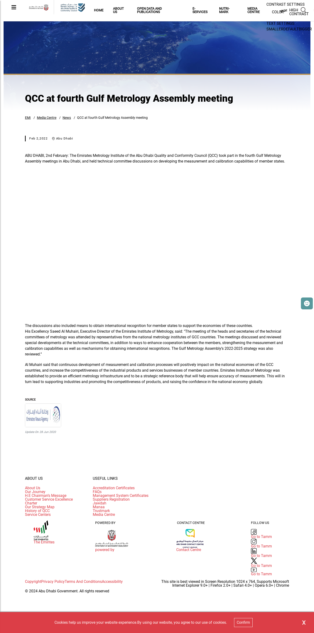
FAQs (97, 491)
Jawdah (99, 503)
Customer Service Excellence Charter (49, 501)
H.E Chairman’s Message (45, 495)
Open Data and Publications (149, 10)
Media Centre (46, 118)
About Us (118, 10)
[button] (307, 303)
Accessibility (112, 581)
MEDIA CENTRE (253, 10)
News (67, 118)
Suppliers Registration (111, 499)
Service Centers (38, 514)
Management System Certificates (120, 495)
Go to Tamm (261, 537)
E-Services (199, 10)
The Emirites (44, 542)
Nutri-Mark (224, 10)
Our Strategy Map (39, 507)
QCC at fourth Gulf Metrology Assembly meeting (112, 118)
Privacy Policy (53, 581)
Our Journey (35, 491)
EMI (28, 118)
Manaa (99, 507)
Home (98, 10)
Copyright (33, 581)
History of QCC (37, 510)
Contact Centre (188, 550)
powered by (104, 550)
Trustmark (101, 510)
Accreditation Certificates (114, 488)
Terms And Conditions (83, 581)
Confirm (243, 622)
